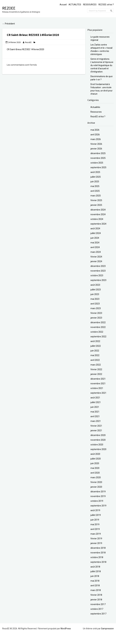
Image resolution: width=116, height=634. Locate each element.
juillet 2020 (95, 458)
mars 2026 (95, 139)
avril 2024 (95, 247)
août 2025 (95, 172)
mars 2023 (95, 308)
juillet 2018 (95, 571)
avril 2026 (95, 134)
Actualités (95, 107)
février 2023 (96, 313)
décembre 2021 (98, 379)
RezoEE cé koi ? (97, 116)
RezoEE (8, 8)
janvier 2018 (96, 599)
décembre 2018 (98, 548)
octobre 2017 (96, 609)
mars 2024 (95, 252)
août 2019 (95, 510)
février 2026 (96, 144)
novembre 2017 (98, 604)
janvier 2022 (96, 374)
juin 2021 (94, 407)
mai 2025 (94, 186)
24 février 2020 (14, 42)
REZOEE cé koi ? (106, 4)
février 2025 (96, 200)
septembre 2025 (98, 167)
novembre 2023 (98, 271)
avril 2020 (95, 473)
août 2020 (95, 454)
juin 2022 (94, 350)
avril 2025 (95, 191)
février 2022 (96, 369)
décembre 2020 (98, 435)
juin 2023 (94, 294)
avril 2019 (95, 529)
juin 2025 (94, 181)
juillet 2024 (95, 233)
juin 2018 (94, 576)
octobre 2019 (96, 501)
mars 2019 (95, 534)
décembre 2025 (98, 153)
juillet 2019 (95, 515)
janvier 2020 (96, 487)
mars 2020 (95, 477)
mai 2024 (94, 242)
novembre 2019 (98, 496)
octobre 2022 (96, 332)
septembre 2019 (98, 505)
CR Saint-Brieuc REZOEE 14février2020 (25, 49)
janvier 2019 (96, 543)
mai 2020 (94, 468)
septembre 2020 (98, 449)
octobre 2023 (96, 275)
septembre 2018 (98, 562)
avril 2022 (95, 360)
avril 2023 (95, 303)
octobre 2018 (96, 557)
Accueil (63, 4)
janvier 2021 (96, 430)
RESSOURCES (90, 4)
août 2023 (95, 285)
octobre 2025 (96, 163)
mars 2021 (95, 421)
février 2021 (96, 426)
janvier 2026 (96, 148)
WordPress (65, 628)
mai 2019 (94, 524)
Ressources (96, 112)
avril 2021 (95, 416)
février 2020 (96, 482)
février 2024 (96, 256)
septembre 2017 (98, 613)
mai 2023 (94, 299)
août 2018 (95, 567)
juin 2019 (94, 520)
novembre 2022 (98, 327)
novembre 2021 (98, 383)
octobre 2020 (96, 444)
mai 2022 (94, 355)
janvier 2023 (96, 318)
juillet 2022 (95, 346)
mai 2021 (94, 411)
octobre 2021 (96, 388)
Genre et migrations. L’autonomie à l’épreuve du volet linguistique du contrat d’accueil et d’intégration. (101, 65)
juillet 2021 (95, 402)
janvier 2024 (96, 261)
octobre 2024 (96, 219)
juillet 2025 (95, 177)
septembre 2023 (98, 280)
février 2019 (96, 538)
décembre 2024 (98, 210)
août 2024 (95, 228)
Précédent (8, 23)
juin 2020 (94, 463)
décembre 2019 (98, 491)
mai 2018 (94, 581)
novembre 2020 (98, 440)
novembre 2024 (98, 214)
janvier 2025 (96, 205)
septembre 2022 (98, 336)
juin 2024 (94, 238)
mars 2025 (95, 195)
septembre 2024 (98, 224)
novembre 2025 (98, 158)
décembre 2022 (98, 322)
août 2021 (95, 397)
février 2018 (96, 595)
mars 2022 (95, 365)
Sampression (107, 628)
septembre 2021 (98, 393)
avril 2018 (95, 585)
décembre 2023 (98, 266)
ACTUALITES (75, 4)
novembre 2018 (98, 552)
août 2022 (95, 341)
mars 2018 (95, 590)
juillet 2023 (95, 289)
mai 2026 (94, 130)
